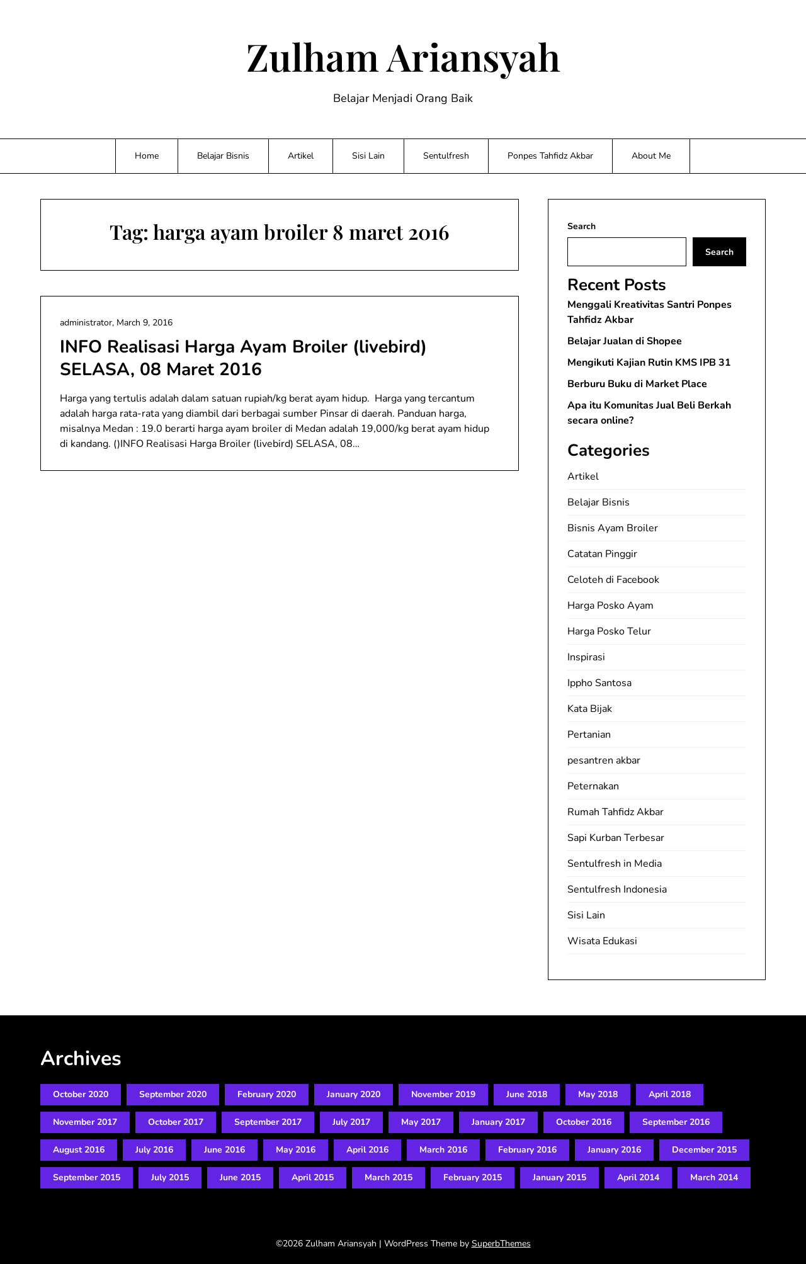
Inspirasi (586, 657)
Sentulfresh (446, 156)
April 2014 (638, 1177)
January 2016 (614, 1150)
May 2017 (421, 1122)
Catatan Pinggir (602, 554)
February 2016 (527, 1150)
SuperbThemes (501, 1244)
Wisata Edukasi (602, 941)
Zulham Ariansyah (403, 56)
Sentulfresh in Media (614, 864)
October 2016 (583, 1122)
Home (147, 156)
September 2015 (86, 1177)
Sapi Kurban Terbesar (615, 838)
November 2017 (85, 1122)
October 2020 (80, 1094)
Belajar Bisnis (223, 156)
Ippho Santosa (599, 683)
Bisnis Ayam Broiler (612, 528)
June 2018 (526, 1094)
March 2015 (388, 1177)
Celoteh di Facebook (613, 580)
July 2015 (170, 1177)
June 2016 (224, 1150)
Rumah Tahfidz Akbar (615, 812)
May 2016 (295, 1150)
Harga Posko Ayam (610, 605)
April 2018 (670, 1094)
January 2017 (498, 1122)
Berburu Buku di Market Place (637, 384)
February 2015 (472, 1177)
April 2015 (313, 1177)
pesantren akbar (603, 760)
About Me (651, 156)
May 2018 (598, 1094)
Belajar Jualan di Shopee (624, 341)
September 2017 (268, 1122)
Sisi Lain (368, 156)
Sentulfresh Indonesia (617, 889)
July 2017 (351, 1122)
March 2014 (714, 1177)
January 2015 (559, 1177)
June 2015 (240, 1177)
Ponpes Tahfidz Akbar (550, 156)
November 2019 (443, 1094)
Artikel (301, 156)
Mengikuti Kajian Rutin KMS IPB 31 (649, 363)
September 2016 (676, 1122)
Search (581, 226)
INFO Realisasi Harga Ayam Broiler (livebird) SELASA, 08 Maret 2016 (243, 358)
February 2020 (266, 1094)
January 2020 (353, 1094)
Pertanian (589, 735)
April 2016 (367, 1150)
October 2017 (175, 1122)
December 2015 (704, 1150)
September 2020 (173, 1094)
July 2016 (154, 1150)
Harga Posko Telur (609, 631)
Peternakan (593, 786)
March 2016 (443, 1150)
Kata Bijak (589, 709)
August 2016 (79, 1150)
